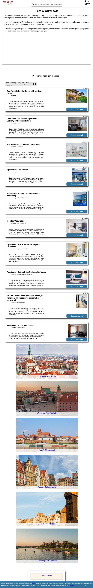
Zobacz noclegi (77, 109)
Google (34, 583)
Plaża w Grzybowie (46, 575)
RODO (72, 585)
